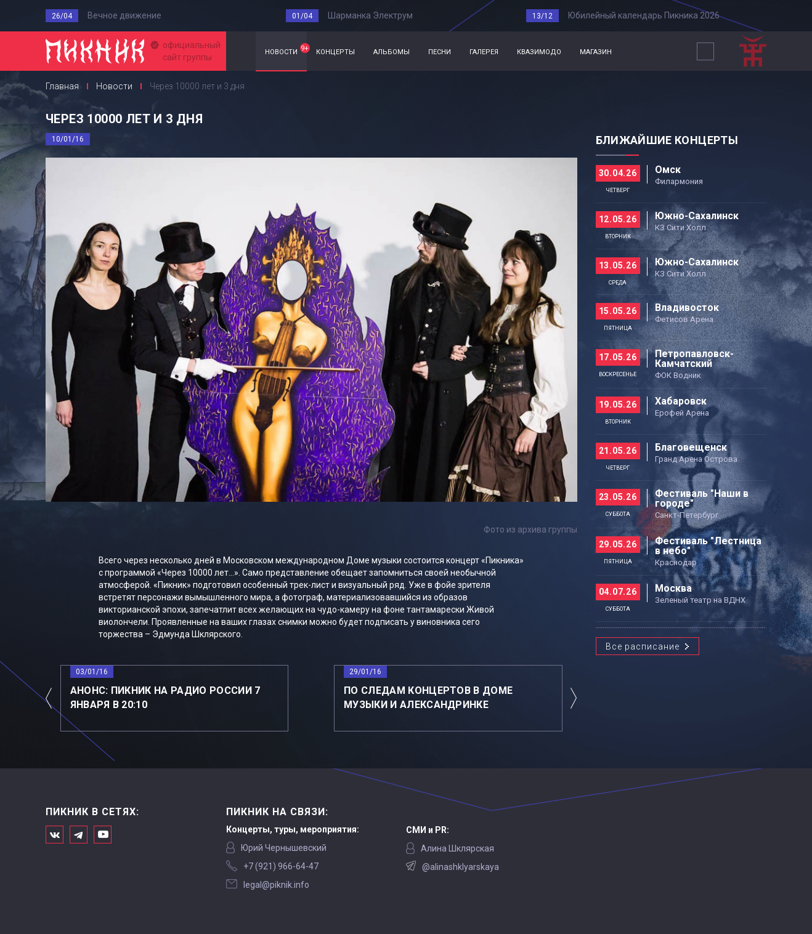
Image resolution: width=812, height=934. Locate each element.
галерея (483, 51)
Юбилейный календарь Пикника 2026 (644, 15)
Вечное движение (124, 15)
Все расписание (643, 646)
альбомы (391, 51)
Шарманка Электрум (370, 15)
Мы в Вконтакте (54, 834)
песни (439, 51)
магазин (596, 51)
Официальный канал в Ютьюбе (103, 834)
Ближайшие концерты (667, 140)
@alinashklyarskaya (460, 867)
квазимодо (539, 51)
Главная (241, 51)
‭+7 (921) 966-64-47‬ (281, 866)
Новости (114, 86)
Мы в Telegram (78, 834)
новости (286, 50)
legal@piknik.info (276, 885)
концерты (335, 51)
